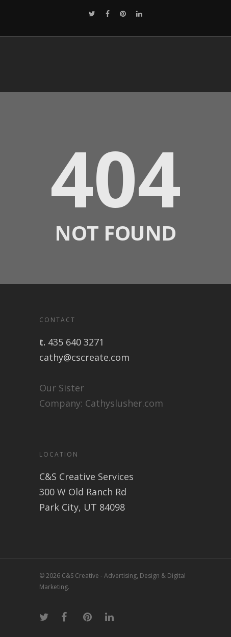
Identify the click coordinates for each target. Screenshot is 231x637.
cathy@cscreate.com (84, 357)
